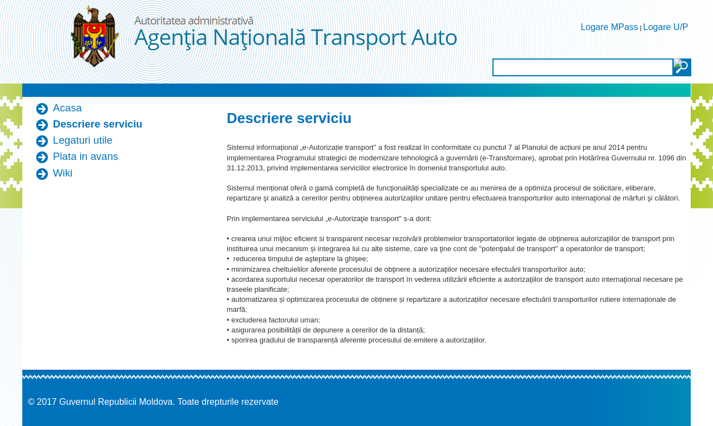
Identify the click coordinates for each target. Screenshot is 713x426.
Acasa (67, 108)
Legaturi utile (83, 140)
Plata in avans (85, 156)
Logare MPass (609, 27)
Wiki (62, 173)
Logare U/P (665, 27)
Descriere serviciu (98, 124)
